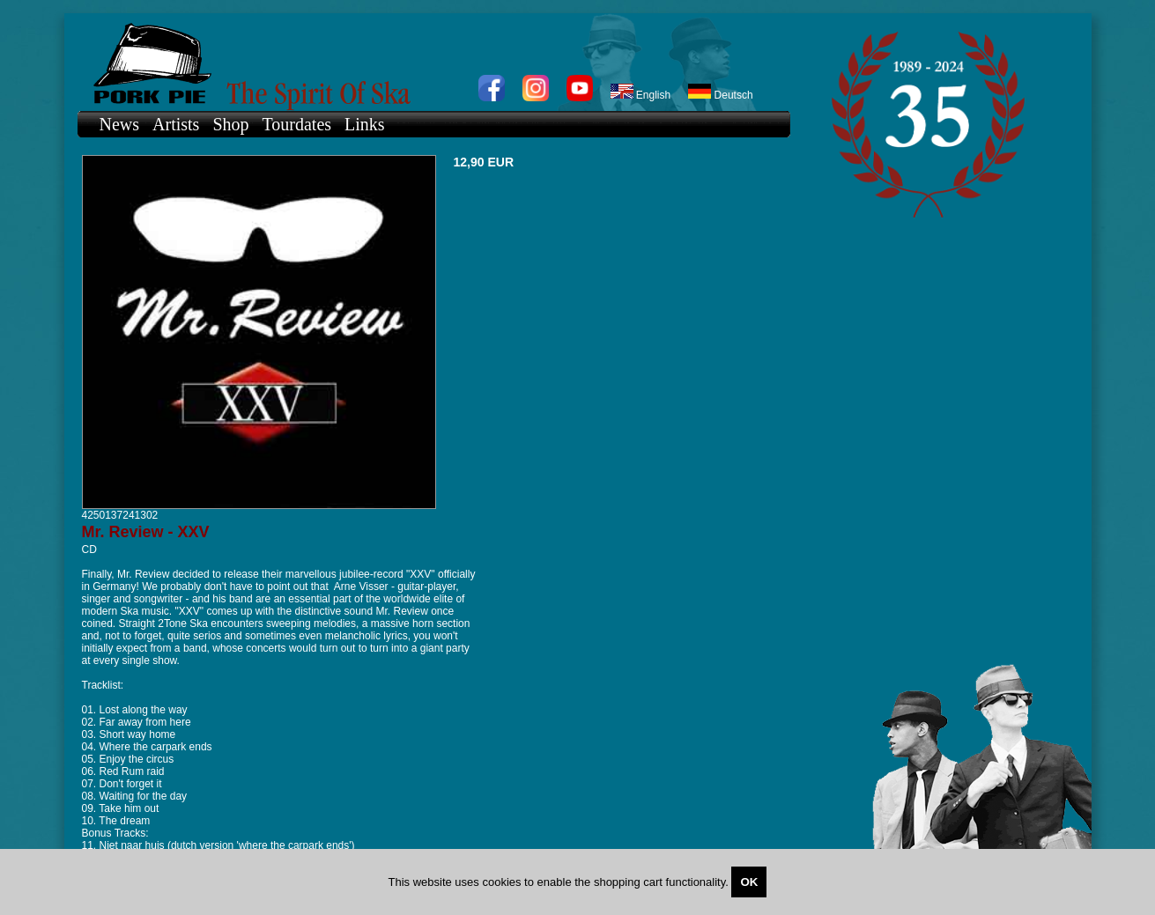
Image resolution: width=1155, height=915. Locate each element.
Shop (230, 124)
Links (364, 124)
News (120, 124)
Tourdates (297, 124)
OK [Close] (749, 882)
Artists (175, 124)
